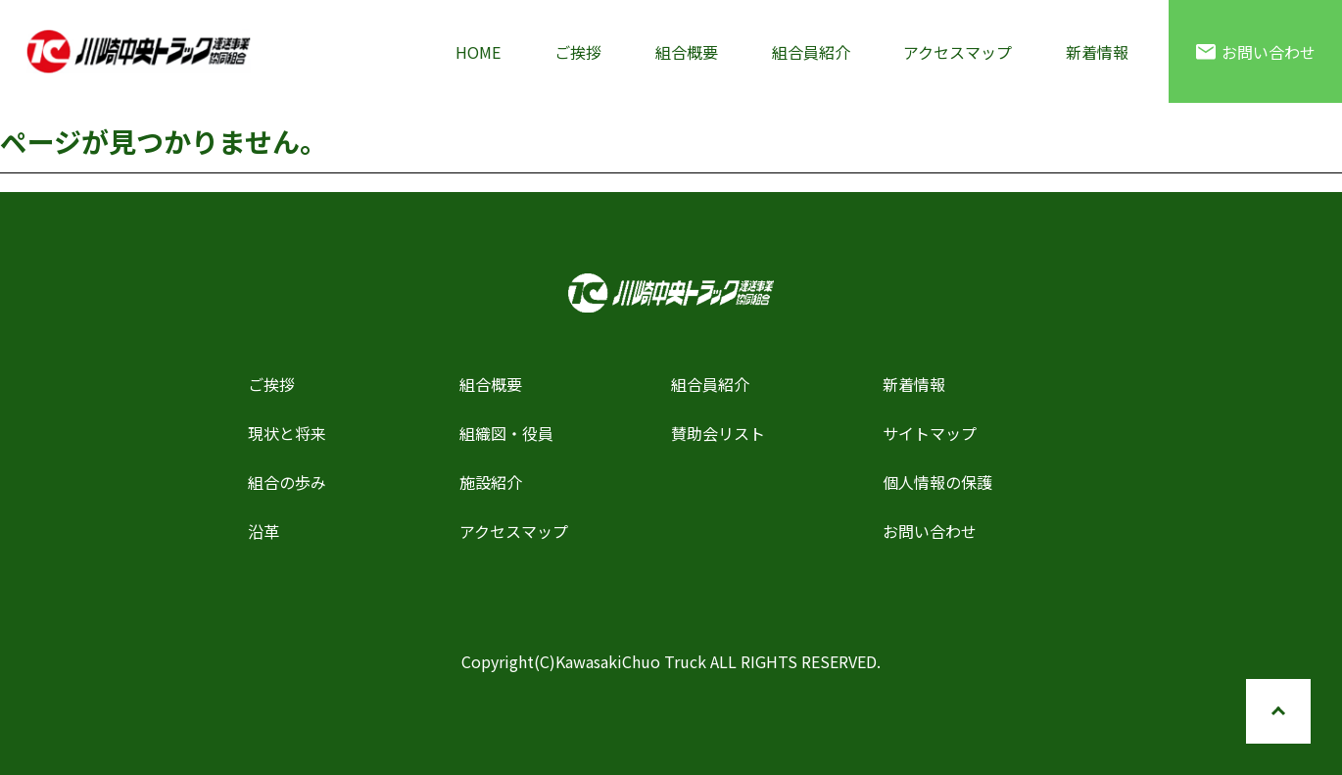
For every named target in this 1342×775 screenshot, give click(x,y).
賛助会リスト (718, 433)
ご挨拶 (577, 52)
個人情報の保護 (937, 482)
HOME (478, 52)
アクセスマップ (957, 52)
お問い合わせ (1256, 52)
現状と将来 (287, 433)
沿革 (263, 531)
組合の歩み (287, 482)
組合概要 (686, 52)
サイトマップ (930, 433)
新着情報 (1097, 52)
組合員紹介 (811, 52)
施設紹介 (490, 482)
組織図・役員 (506, 433)
